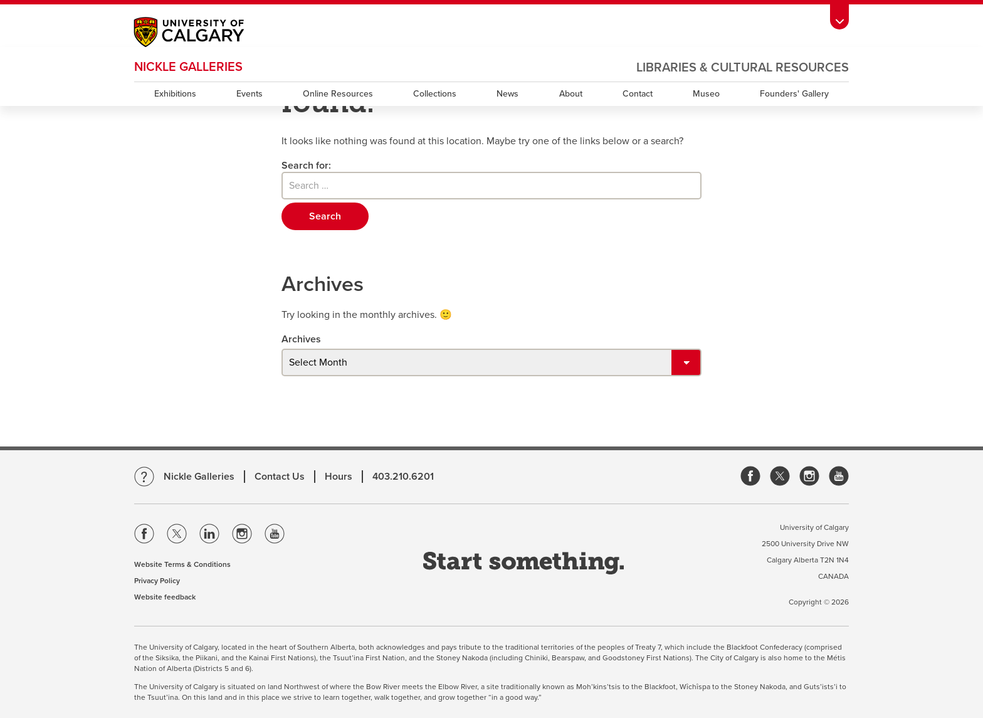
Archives (301, 339)
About (570, 93)
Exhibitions (175, 93)
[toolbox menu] (839, 16)
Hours (338, 477)
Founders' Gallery (794, 93)
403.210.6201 (403, 477)
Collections (434, 93)
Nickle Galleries (188, 67)
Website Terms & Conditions (182, 564)
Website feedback (165, 597)
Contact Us (280, 477)
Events (249, 93)
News (507, 93)
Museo (706, 93)
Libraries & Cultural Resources (742, 67)
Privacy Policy (157, 580)
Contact (638, 93)
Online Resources (338, 93)
